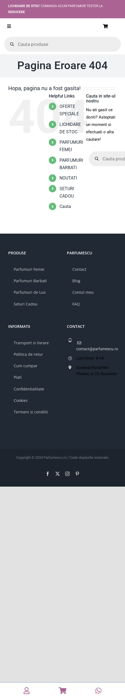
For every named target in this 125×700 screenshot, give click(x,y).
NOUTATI (68, 178)
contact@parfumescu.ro (96, 349)
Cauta (65, 206)
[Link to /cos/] (112, 26)
